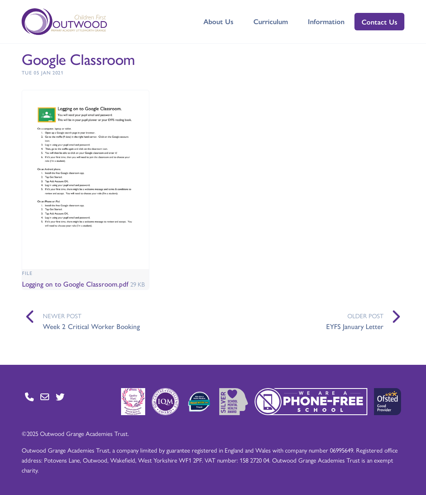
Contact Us (379, 22)
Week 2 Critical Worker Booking (91, 326)
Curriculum (270, 21)
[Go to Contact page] (29, 396)
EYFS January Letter (355, 326)
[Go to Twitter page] (60, 396)
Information (326, 21)
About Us (218, 21)
